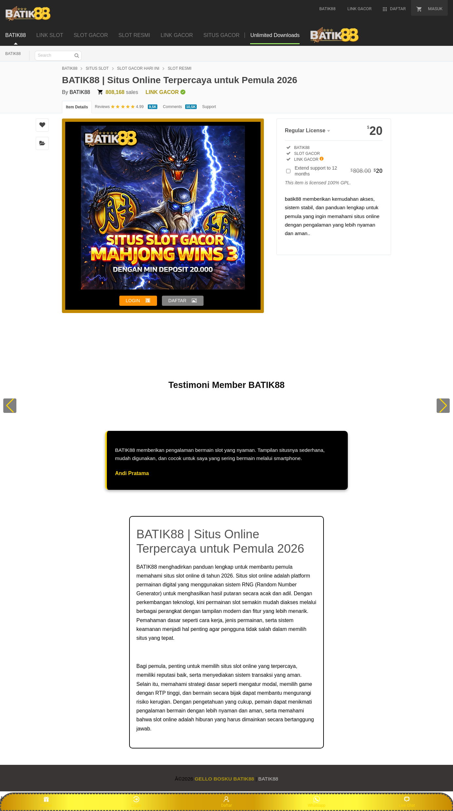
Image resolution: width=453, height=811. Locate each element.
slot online (188, 576)
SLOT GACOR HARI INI (138, 68)
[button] (9, 405)
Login (136, 802)
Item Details (77, 107)
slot (236, 602)
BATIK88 (13, 53)
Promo (46, 802)
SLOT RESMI (179, 68)
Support (209, 106)
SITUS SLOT (97, 68)
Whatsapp (316, 802)
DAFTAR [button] (177, 300)
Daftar (226, 802)
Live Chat (407, 802)
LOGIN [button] (133, 300)
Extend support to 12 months (339, 171)
